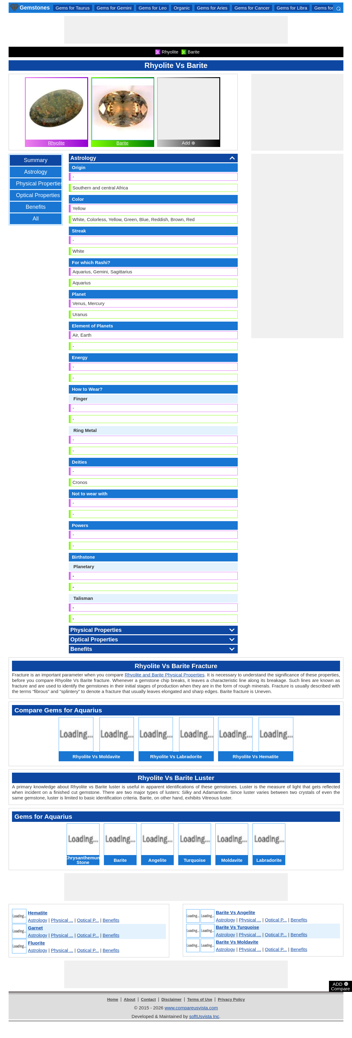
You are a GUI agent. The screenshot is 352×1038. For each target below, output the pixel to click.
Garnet (35, 927)
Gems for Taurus (73, 7)
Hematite (37, 912)
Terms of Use (199, 999)
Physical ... (62, 920)
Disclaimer (171, 999)
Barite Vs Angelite (235, 912)
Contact (148, 999)
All (36, 219)
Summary (35, 160)
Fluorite (36, 942)
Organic (182, 7)
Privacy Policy (231, 999)
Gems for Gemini (114, 7)
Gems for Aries (212, 7)
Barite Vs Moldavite (237, 942)
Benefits (35, 207)
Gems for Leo (152, 7)
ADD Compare (340, 986)
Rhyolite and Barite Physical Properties (165, 674)
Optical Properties (38, 195)
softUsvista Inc (204, 1016)
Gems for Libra (292, 7)
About (129, 999)
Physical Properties (39, 183)
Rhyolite (56, 142)
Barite (122, 142)
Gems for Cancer (251, 7)
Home (112, 999)
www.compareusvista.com (191, 1007)
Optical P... (88, 920)
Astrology (35, 172)
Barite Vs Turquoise (237, 927)
